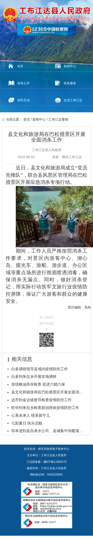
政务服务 (70, 83)
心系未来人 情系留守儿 (30, 415)
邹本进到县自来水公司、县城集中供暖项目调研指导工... (48, 431)
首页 (20, 66)
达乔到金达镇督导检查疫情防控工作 (41, 400)
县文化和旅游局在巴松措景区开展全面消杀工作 (48, 392)
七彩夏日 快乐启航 (26, 423)
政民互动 (23, 100)
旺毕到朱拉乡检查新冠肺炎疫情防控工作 (45, 408)
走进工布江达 (73, 100)
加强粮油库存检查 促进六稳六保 (38, 384)
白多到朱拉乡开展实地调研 (34, 377)
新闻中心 (70, 66)
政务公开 (23, 83)
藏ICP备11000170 (55, 461)
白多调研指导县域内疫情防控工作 (39, 369)
